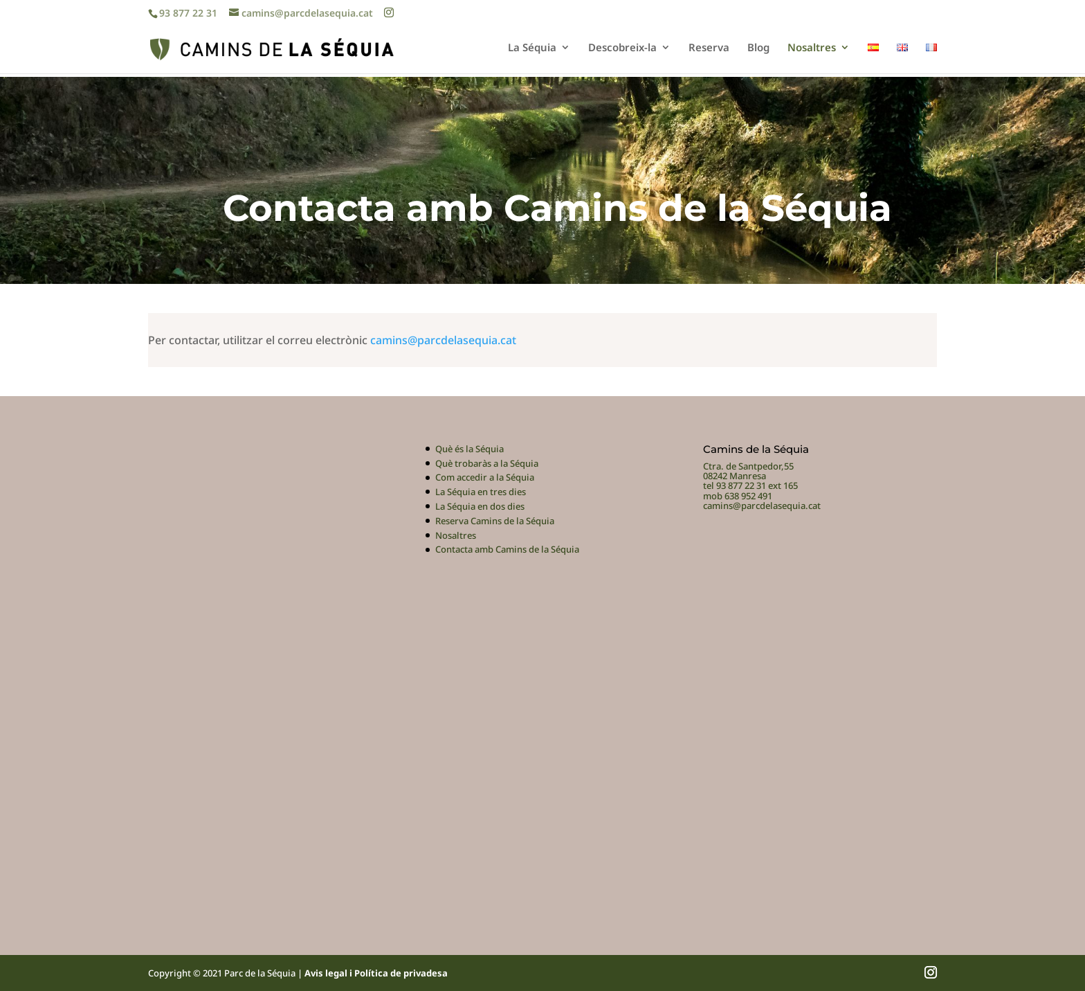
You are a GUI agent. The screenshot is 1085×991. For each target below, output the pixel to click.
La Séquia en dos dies (480, 506)
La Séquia (532, 48)
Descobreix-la (622, 48)
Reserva (709, 48)
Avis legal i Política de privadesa (376, 973)
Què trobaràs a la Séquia (486, 463)
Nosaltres (811, 48)
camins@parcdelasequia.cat (443, 340)
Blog (758, 48)
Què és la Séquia (469, 449)
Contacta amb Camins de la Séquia (507, 549)
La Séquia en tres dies (480, 491)
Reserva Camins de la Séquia (494, 521)
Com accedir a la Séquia (484, 477)
